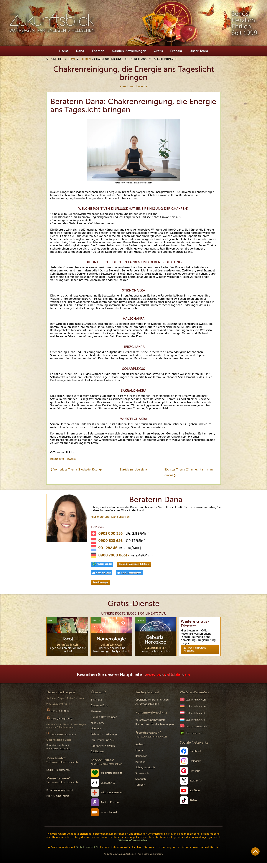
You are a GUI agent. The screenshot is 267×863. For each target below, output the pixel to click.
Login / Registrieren (58, 769)
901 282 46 (107, 548)
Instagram (195, 761)
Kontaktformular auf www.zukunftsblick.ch (58, 747)
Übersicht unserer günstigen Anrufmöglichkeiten (152, 701)
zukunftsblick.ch (196, 699)
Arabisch (140, 744)
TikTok (193, 800)
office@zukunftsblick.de (63, 734)
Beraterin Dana (99, 705)
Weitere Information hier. (133, 840)
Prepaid (176, 51)
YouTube (195, 790)
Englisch (140, 750)
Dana (80, 51)
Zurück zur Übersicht (133, 86)
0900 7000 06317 (113, 555)
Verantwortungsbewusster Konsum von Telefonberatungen (154, 722)
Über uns (96, 728)
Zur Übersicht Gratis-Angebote (195, 649)
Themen (98, 51)
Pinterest (195, 770)
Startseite (96, 699)
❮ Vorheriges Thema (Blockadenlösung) (76, 469)
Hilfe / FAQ (97, 722)
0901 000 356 (110, 534)
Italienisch (141, 756)
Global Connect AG (87, 847)
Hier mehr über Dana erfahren (110, 516)
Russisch (140, 761)
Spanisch (140, 779)
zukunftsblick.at (195, 713)
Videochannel (109, 812)
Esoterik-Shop (194, 733)
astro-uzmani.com (197, 726)
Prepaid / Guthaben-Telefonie (134, 564)
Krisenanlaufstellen (112, 792)
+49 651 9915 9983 (61, 719)
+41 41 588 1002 (60, 711)
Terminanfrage (100, 582)
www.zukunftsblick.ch (167, 674)
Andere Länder (104, 564)
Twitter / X (196, 780)
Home (64, 51)
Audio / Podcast (110, 802)
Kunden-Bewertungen (129, 51)
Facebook (195, 751)
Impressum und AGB (103, 740)
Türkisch (140, 784)
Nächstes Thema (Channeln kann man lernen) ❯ (188, 472)
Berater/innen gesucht (59, 790)
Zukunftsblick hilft (111, 772)
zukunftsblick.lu (195, 719)
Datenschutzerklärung (104, 734)
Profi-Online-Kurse (57, 795)
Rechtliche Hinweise (63, 458)
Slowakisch (142, 773)
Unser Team (198, 51)
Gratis (158, 51)
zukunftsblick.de (196, 706)
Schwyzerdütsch (145, 767)
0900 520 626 (110, 541)
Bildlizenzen (98, 751)
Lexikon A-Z (108, 782)
